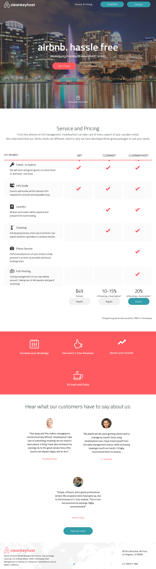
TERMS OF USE (20, 546)
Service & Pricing (83, 4)
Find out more (78, 506)
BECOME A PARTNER (38, 546)
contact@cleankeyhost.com (134, 549)
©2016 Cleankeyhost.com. (15, 551)
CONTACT (8, 546)
